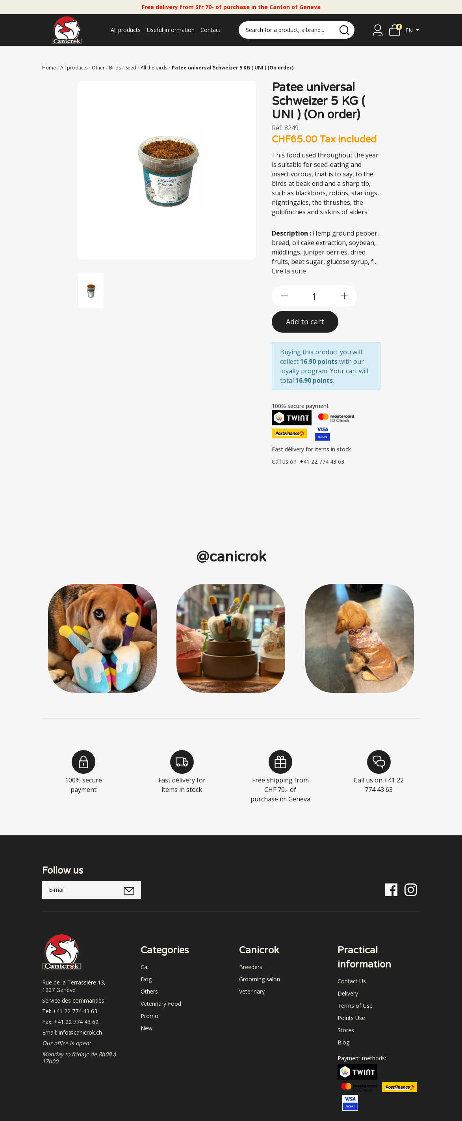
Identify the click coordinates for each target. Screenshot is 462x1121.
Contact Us (352, 981)
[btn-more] (344, 296)
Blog (343, 1042)
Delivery (348, 993)
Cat (145, 967)
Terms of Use (355, 1005)
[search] (344, 30)
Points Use (351, 1018)
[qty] (314, 296)
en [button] (409, 30)
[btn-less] (284, 296)
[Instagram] (411, 889)
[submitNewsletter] (129, 890)
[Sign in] (377, 30)
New (146, 1028)
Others (149, 991)
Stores (346, 1030)
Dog (146, 979)
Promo (149, 1016)
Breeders (250, 967)
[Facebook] (391, 889)
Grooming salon (259, 979)
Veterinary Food (161, 1003)
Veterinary (252, 991)
